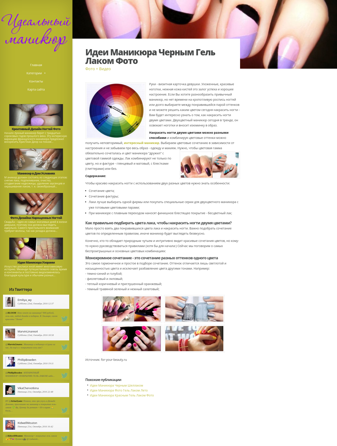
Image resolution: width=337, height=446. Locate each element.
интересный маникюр (141, 143)
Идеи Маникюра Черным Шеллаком (116, 385)
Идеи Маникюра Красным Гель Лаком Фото (122, 395)
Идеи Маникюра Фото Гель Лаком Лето (119, 390)
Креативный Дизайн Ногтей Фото (36, 129)
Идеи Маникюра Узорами (36, 262)
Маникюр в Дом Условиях (36, 173)
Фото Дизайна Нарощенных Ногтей (36, 218)
